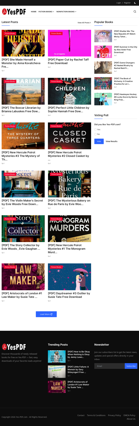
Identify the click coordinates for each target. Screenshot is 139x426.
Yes (98, 129)
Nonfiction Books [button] (66, 11)
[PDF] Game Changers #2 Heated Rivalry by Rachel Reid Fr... (124, 65)
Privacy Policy (114, 415)
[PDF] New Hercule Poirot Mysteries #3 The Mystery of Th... (21, 156)
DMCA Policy (129, 415)
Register (127, 2)
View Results (111, 141)
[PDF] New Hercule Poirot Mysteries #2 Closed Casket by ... (68, 156)
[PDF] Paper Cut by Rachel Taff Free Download (68, 61)
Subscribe (131, 366)
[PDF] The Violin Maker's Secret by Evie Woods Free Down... (22, 202)
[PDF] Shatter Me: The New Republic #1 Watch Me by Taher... (124, 34)
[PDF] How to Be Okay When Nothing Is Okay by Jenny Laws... (79, 354)
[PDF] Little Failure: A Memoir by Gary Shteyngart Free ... (78, 369)
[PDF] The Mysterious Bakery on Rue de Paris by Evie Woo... (69, 202)
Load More (46, 314)
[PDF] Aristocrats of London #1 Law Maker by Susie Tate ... (22, 295)
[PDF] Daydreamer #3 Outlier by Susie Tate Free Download (69, 295)
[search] (134, 11)
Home (33, 11)
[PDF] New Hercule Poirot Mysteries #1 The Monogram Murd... (66, 249)
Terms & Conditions (96, 415)
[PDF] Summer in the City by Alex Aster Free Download (125, 49)
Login (118, 2)
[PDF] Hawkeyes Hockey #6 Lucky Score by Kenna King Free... (125, 97)
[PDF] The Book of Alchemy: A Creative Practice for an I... (123, 81)
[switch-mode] (135, 3)
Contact (80, 415)
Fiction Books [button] (46, 11)
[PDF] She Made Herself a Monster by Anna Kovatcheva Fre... (21, 63)
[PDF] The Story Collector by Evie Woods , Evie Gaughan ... (21, 247)
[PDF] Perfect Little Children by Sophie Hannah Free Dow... (68, 109)
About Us (131, 418)
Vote (99, 141)
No (98, 134)
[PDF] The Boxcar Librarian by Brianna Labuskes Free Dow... (21, 109)
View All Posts (84, 22)
